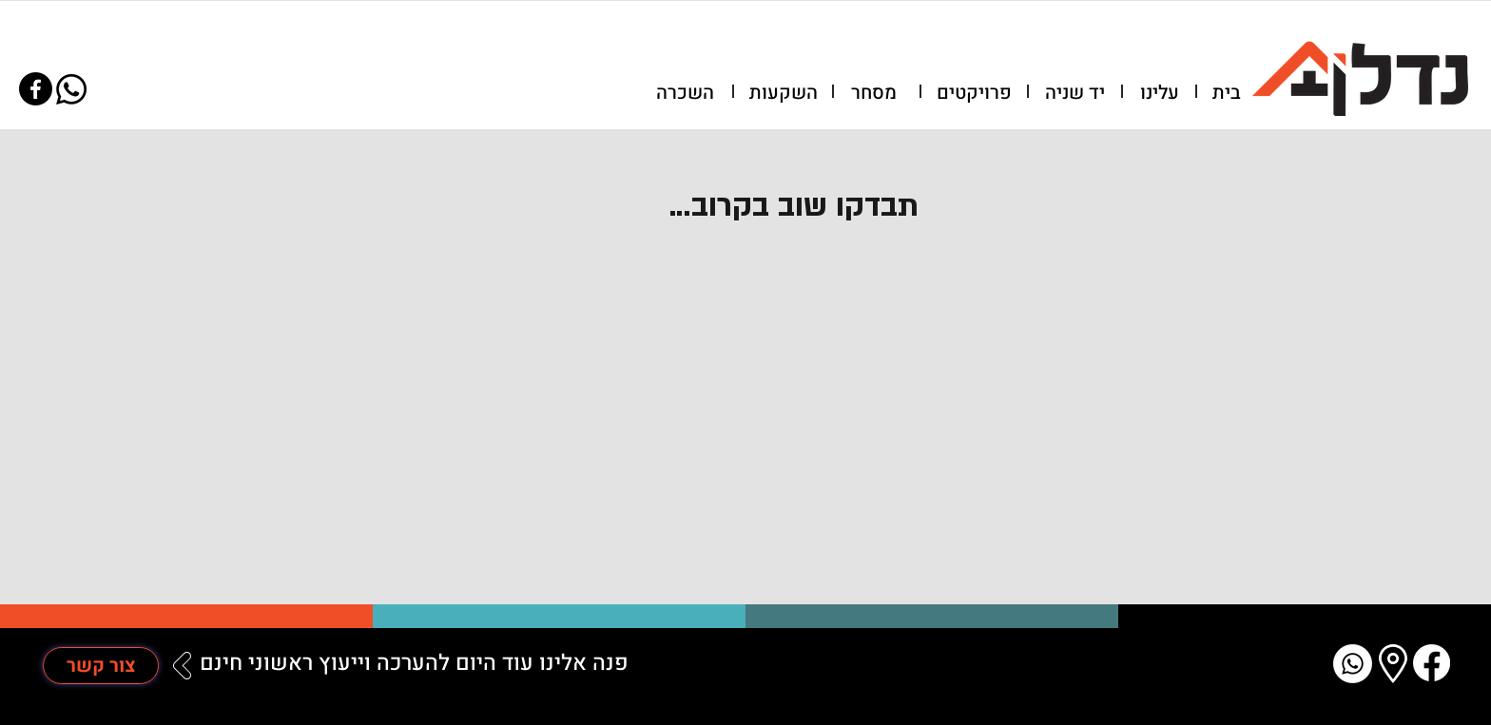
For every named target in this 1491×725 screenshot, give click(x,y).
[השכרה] (684, 93)
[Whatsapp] (71, 89)
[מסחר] (874, 93)
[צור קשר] (101, 665)
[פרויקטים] (974, 93)
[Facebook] (35, 88)
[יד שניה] (1074, 93)
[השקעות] (783, 93)
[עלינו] (1159, 93)
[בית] (1226, 93)
